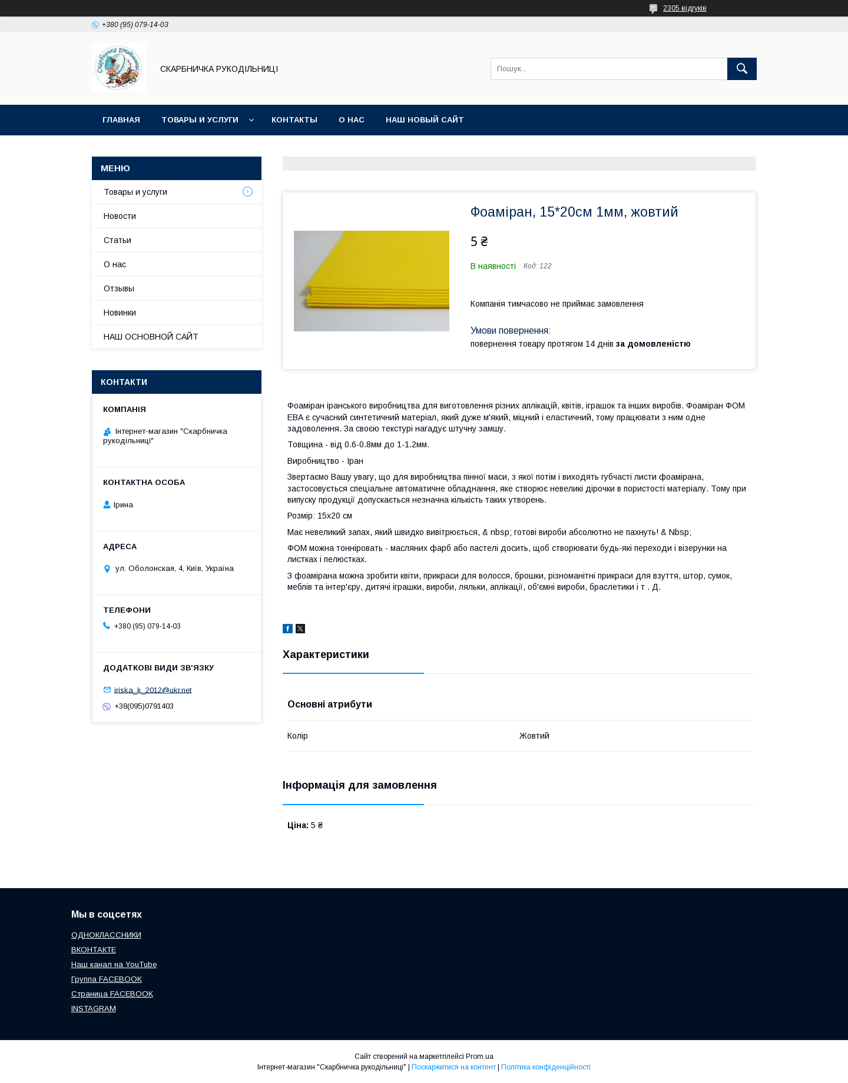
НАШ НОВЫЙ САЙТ (425, 119)
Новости (120, 216)
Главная (121, 119)
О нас (352, 119)
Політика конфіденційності (546, 1067)
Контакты (294, 119)
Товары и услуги (199, 119)
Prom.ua (479, 1056)
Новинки (120, 312)
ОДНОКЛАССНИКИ (106, 935)
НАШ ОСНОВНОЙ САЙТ (151, 336)
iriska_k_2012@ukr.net (152, 689)
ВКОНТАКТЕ (93, 949)
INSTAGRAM (93, 1008)
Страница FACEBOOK (112, 993)
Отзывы (119, 288)
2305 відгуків (685, 8)
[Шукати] (742, 69)
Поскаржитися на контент (454, 1067)
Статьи (117, 240)
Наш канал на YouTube (114, 964)
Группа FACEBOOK (106, 979)
